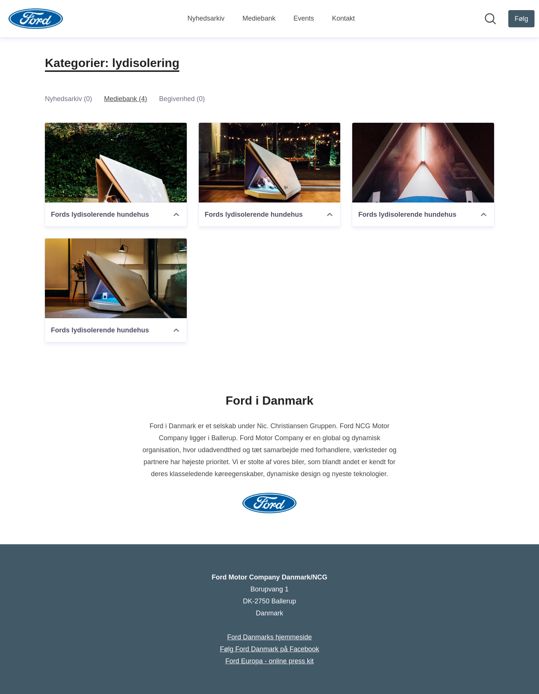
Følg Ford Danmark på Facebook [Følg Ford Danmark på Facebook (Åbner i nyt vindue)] (269, 649)
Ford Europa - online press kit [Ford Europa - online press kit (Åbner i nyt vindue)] (269, 661)
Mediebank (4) (125, 99)
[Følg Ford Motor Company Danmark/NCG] (521, 18)
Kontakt (343, 18)
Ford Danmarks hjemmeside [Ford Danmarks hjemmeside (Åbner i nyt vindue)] (269, 637)
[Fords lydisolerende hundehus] (116, 163)
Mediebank (259, 18)
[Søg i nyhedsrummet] (490, 19)
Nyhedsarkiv (206, 18)
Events (303, 18)
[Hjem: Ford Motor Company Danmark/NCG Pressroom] (35, 18)
